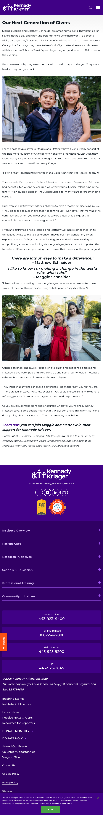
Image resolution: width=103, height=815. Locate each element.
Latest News (10, 712)
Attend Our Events (14, 746)
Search (91, 7)
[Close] (98, 797)
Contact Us (8, 765)
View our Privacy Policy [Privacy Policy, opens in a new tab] (62, 803)
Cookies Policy (10, 773)
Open (98, 8)
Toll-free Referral (51, 633)
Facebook (39, 492)
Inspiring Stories (13, 698)
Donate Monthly (15, 731)
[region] (51, 804)
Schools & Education (17, 570)
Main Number (51, 650)
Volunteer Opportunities (18, 752)
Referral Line (51, 617)
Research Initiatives (17, 557)
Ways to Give (11, 757)
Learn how (11, 425)
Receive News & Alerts (17, 717)
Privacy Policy (10, 782)
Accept (50, 809)
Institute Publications (16, 704)
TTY (51, 666)
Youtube (47, 492)
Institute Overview (16, 530)
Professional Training (18, 583)
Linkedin (56, 492)
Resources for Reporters (18, 723)
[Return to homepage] (17, 7)
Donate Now (12, 738)
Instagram (64, 492)
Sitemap (7, 791)
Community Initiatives (18, 596)
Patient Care (11, 543)
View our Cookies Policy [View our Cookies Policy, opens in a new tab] (41, 803)
